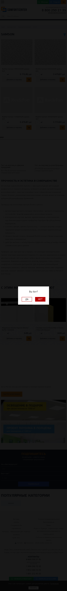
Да (26, 299)
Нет (40, 299)
